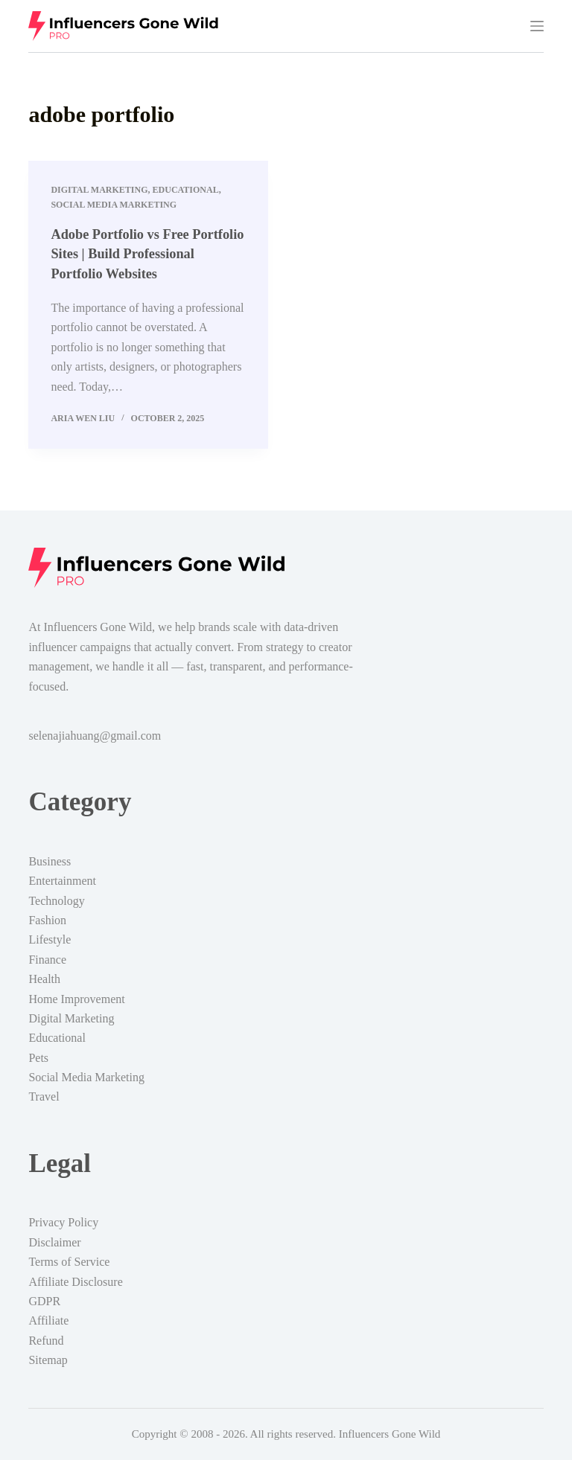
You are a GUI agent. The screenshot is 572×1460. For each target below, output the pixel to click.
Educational (186, 190)
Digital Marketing (99, 190)
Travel (43, 1096)
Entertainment (62, 880)
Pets (38, 1057)
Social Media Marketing (114, 204)
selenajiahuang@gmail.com (94, 735)
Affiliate (48, 1320)
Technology (56, 900)
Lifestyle (49, 939)
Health (44, 979)
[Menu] (537, 26)
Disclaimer (54, 1242)
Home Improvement (76, 999)
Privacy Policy (63, 1222)
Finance (47, 959)
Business (49, 861)
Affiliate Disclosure (75, 1281)
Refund (45, 1340)
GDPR (44, 1301)
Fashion (47, 920)
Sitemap (47, 1360)
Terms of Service (68, 1261)
